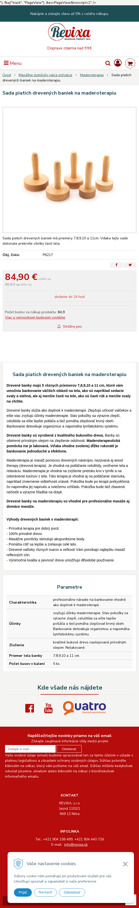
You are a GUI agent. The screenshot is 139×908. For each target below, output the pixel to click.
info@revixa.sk (76, 844)
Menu (13, 63)
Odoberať (69, 749)
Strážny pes (69, 326)
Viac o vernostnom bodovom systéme (35, 317)
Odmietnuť (72, 892)
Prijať (23, 892)
